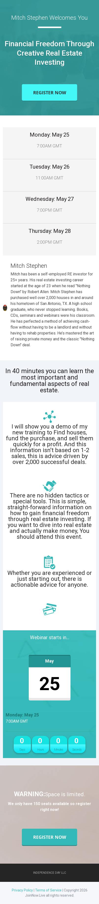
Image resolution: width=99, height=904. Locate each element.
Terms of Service (48, 890)
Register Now (49, 92)
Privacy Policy (22, 890)
